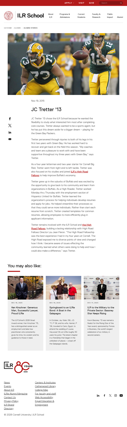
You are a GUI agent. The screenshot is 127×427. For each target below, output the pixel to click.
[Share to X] (10, 125)
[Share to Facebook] (10, 119)
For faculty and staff (45, 393)
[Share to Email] (10, 139)
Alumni (120, 17)
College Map (41, 389)
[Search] (121, 3)
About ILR (9, 389)
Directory (8, 408)
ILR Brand (9, 404)
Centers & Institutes (45, 382)
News (7, 382)
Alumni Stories (31, 28)
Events (7, 386)
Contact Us (10, 397)
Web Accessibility (44, 397)
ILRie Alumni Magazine (15, 393)
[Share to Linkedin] (10, 132)
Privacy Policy (11, 401)
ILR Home (8, 28)
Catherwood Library (45, 386)
